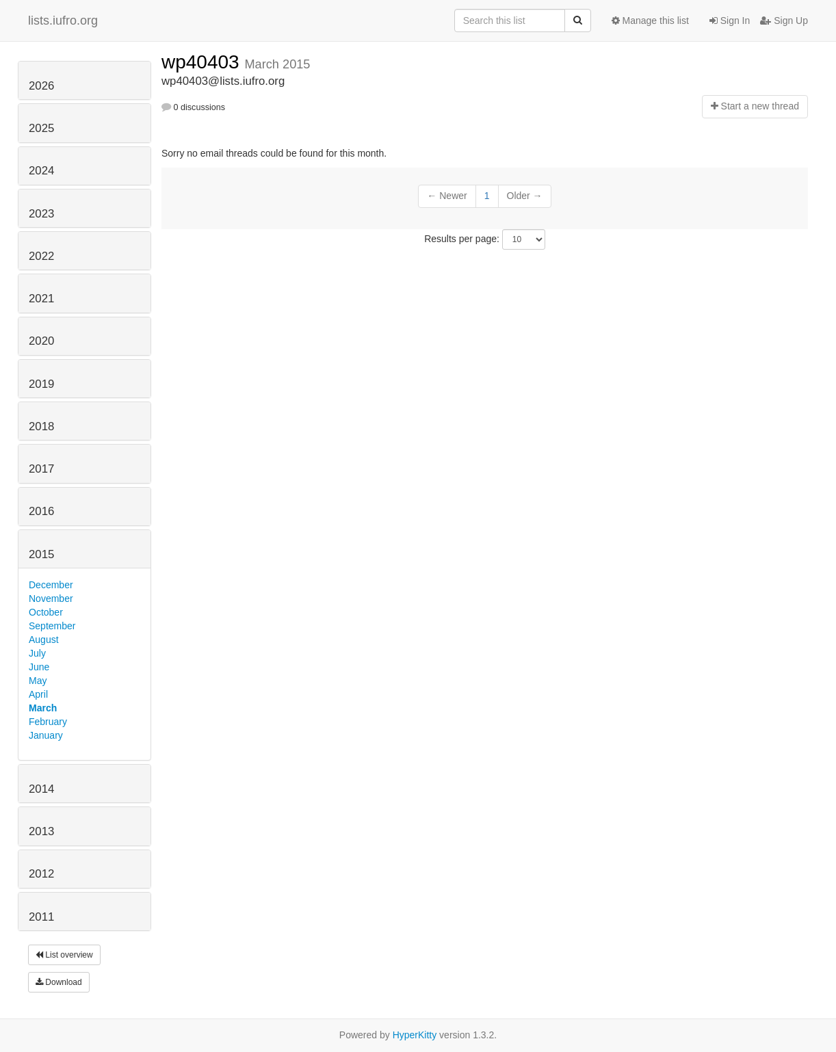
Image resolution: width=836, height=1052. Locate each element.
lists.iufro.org (63, 20)
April (38, 694)
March (43, 707)
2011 (41, 916)
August (44, 639)
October (46, 612)
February (48, 721)
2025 (41, 128)
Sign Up (784, 20)
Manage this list (650, 20)
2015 (41, 554)
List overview (64, 955)
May (38, 680)
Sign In (729, 20)
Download (59, 982)
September (52, 625)
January (46, 735)
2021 (41, 298)
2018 (41, 426)
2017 (41, 468)
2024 (41, 170)
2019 (41, 384)
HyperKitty (415, 1034)
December (51, 584)
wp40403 (202, 62)
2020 (41, 340)
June (39, 666)
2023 (41, 213)
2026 (41, 85)
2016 (41, 511)
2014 (41, 789)
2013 (41, 831)
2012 (41, 873)
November (51, 598)
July (37, 653)
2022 (41, 256)
